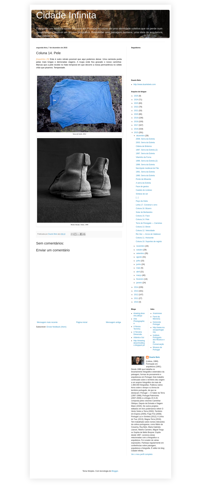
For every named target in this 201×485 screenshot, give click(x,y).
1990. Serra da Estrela (145, 175)
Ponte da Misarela (143, 179)
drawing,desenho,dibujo (139, 314)
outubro (139, 250)
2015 (136, 132)
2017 (136, 125)
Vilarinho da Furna (143, 157)
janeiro (139, 283)
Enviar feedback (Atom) (56, 327)
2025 (136, 96)
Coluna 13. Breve (143, 227)
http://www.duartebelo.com (144, 84)
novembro (140, 246)
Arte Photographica (139, 321)
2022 (136, 107)
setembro (140, 253)
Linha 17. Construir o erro (146, 205)
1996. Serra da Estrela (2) (147, 161)
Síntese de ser (142, 194)
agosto (139, 257)
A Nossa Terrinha (137, 327)
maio (138, 268)
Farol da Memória (156, 318)
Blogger (115, 471)
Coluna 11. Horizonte (145, 238)
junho (138, 264)
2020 (136, 114)
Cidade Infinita (66, 15)
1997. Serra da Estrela (145, 153)
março (139, 275)
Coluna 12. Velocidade (145, 230)
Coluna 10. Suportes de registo (149, 241)
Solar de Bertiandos (144, 212)
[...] (137, 197)
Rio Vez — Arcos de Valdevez (148, 234)
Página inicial (81, 322)
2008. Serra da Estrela (145, 139)
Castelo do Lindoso (144, 190)
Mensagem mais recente (47, 322)
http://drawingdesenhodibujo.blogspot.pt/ (139, 343)
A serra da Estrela (143, 183)
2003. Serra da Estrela (145, 142)
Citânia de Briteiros (144, 146)
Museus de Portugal (157, 348)
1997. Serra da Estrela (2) (147, 150)
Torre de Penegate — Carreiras (149, 223)
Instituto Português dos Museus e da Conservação (159, 339)
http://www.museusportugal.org (159, 329)
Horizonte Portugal (157, 323)
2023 (136, 103)
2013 (136, 291)
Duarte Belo (154, 357)
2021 (136, 110)
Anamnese (157, 313)
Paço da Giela (142, 201)
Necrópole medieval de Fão (147, 168)
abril (138, 272)
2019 (136, 118)
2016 (136, 129)
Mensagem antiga (113, 322)
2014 (136, 287)
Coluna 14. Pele (142, 219)
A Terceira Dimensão (137, 333)
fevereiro (140, 279)
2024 (136, 100)
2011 (136, 298)
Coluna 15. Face (143, 216)
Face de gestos (142, 186)
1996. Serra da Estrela (145, 164)
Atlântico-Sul (138, 337)
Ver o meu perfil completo (141, 454)
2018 (136, 121)
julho (138, 261)
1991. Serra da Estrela (145, 172)
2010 (136, 302)
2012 (136, 294)
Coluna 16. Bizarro (143, 208)
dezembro (140, 136)
